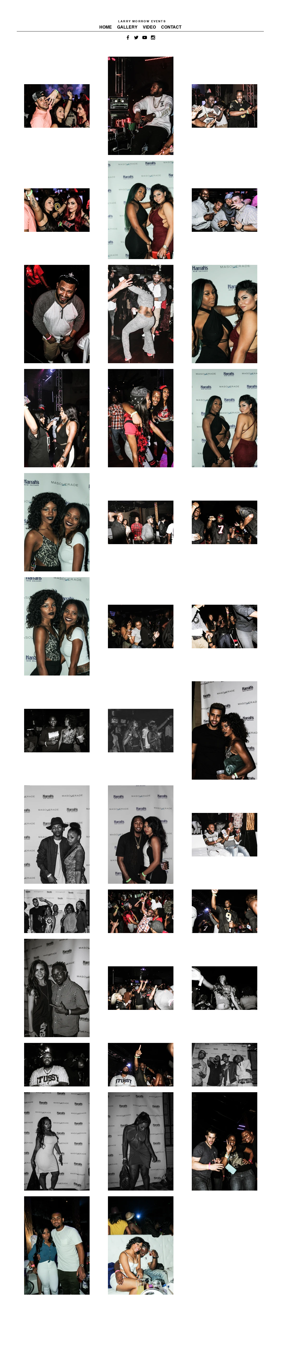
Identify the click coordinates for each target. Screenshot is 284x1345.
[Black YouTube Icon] (145, 37)
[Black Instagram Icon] (153, 37)
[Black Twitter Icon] (136, 37)
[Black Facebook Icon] (128, 37)
